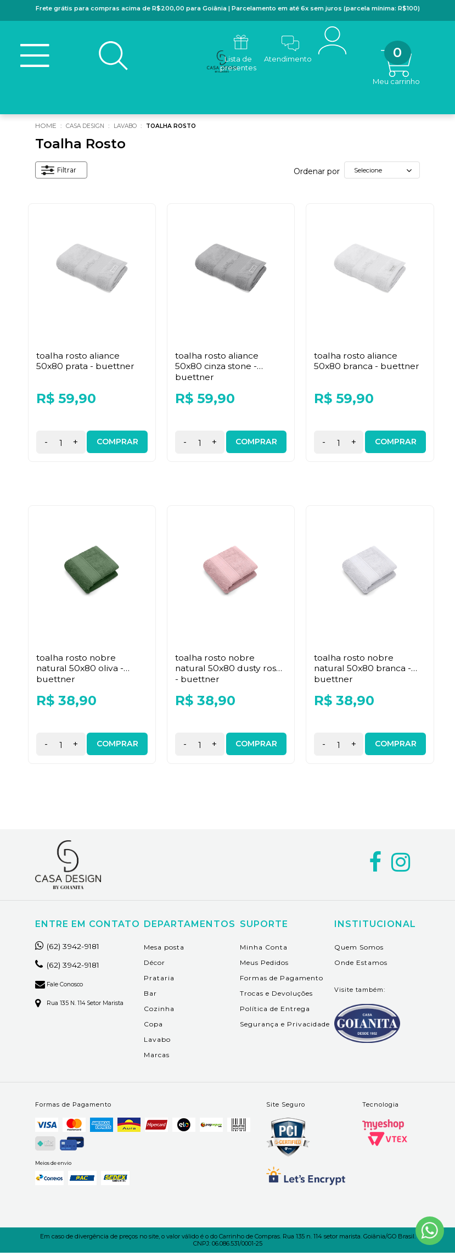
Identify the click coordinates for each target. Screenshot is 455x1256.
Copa (153, 1027)
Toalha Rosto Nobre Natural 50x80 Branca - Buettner (364, 670)
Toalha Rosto (189, 128)
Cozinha (159, 1011)
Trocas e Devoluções (276, 996)
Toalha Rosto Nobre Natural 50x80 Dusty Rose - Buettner (230, 670)
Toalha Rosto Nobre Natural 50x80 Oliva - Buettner (81, 670)
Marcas (157, 1057)
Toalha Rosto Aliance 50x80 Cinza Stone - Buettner (218, 368)
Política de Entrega (275, 1011)
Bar (150, 996)
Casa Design (89, 128)
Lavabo (135, 128)
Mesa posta (164, 950)
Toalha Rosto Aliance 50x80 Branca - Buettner (368, 363)
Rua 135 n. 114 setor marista (85, 1005)
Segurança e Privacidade (285, 1027)
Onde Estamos (360, 965)
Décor (154, 965)
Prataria (159, 980)
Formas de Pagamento (281, 980)
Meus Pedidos (264, 965)
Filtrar (61, 174)
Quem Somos (359, 950)
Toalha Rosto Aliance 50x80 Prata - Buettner (87, 363)
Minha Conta (264, 950)
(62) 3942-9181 (73, 949)
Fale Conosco (62, 987)
